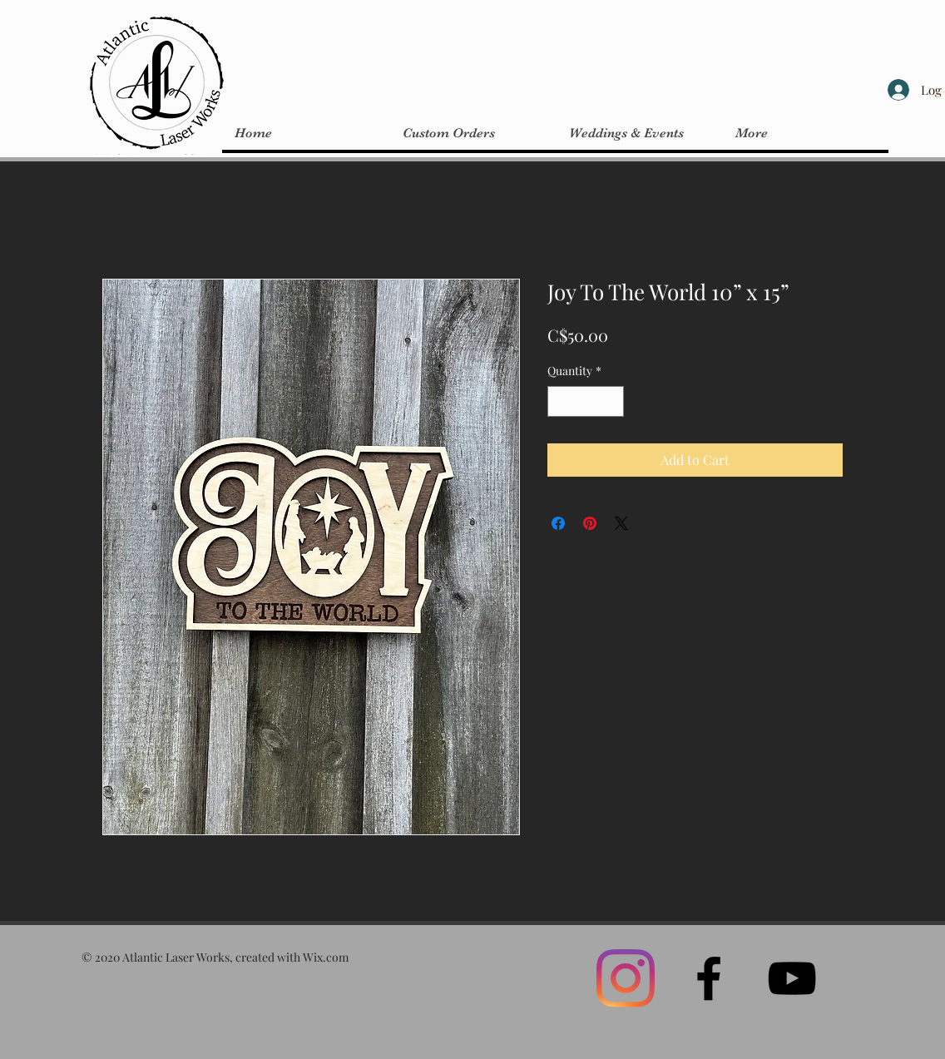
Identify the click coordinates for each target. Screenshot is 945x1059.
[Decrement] (560, 401)
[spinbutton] (586, 401)
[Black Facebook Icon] (709, 978)
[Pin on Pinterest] (590, 523)
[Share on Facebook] (558, 523)
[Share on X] (621, 523)
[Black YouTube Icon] (792, 978)
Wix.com (326, 957)
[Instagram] (625, 978)
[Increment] (611, 401)
